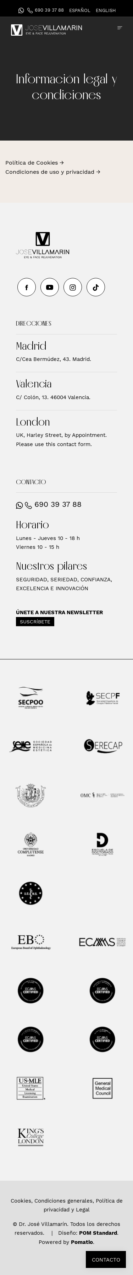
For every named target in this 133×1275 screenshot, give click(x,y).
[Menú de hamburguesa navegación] (120, 27)
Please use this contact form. (54, 444)
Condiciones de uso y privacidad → (52, 171)
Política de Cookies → (34, 162)
